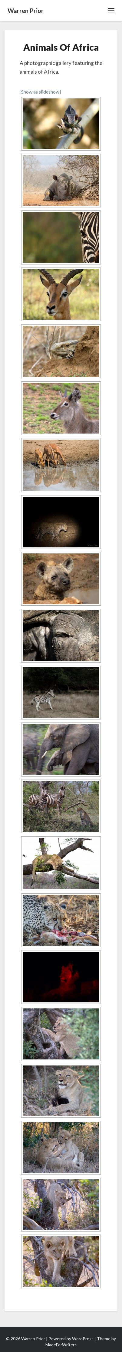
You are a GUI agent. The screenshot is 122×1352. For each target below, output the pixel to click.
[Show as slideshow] (40, 92)
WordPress (83, 1338)
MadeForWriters (61, 1344)
